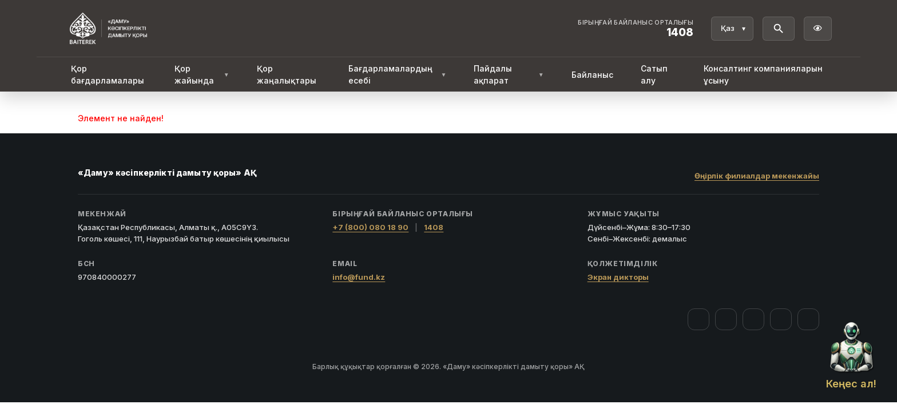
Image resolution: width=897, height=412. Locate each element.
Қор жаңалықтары (286, 74)
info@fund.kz (358, 277)
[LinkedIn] (808, 319)
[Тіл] (732, 29)
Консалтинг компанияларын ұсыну (763, 74)
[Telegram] (781, 319)
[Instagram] (726, 319)
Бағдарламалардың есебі (397, 74)
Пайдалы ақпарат (508, 74)
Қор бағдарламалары (107, 74)
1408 (433, 227)
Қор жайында (201, 74)
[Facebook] (698, 319)
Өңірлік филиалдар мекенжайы (756, 175)
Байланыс (592, 75)
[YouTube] (753, 319)
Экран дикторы (618, 277)
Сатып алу (654, 74)
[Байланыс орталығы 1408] (635, 29)
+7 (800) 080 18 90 (370, 227)
